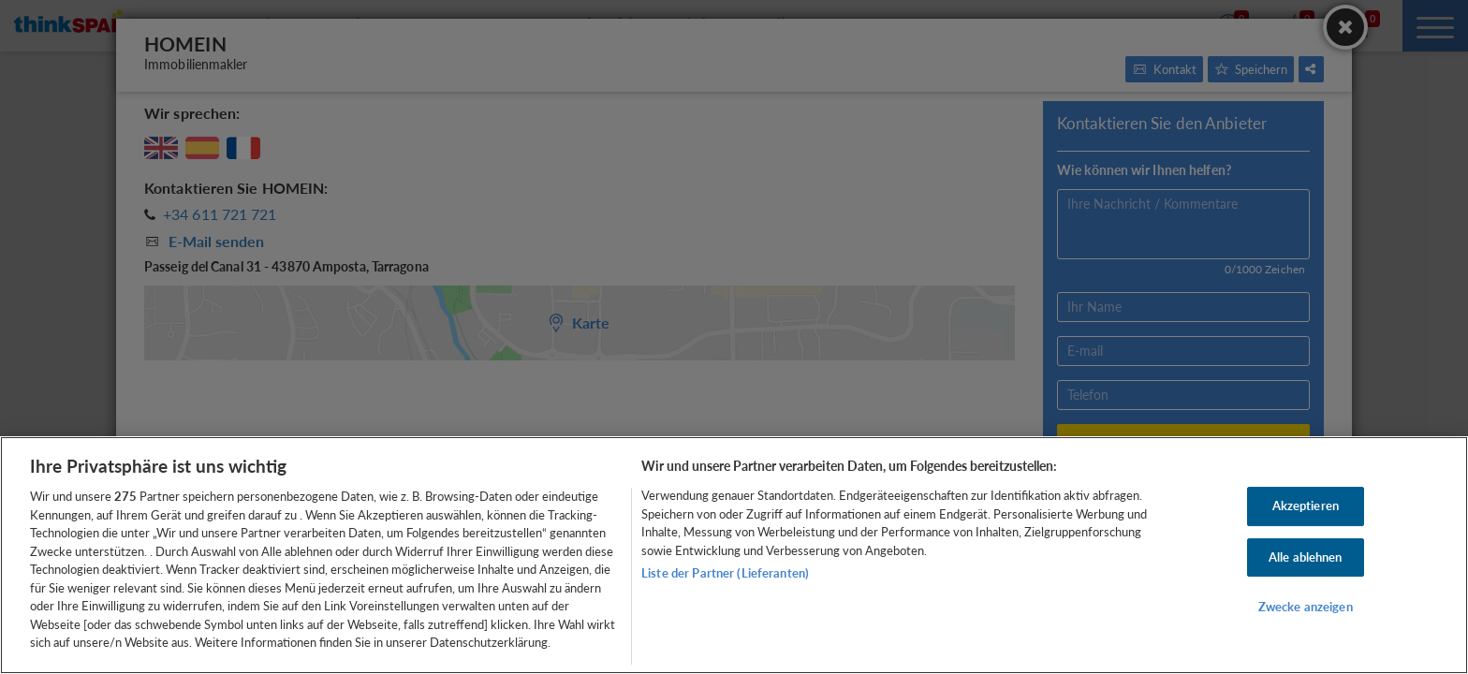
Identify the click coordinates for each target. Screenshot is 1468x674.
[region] (734, 555)
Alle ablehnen (1306, 556)
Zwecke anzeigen (1305, 607)
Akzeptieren (1305, 505)
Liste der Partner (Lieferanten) (725, 572)
